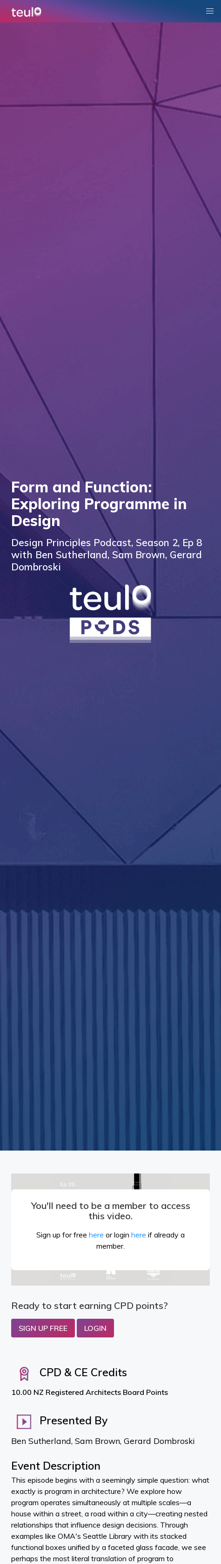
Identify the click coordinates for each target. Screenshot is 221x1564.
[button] (210, 11)
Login (95, 1328)
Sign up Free (43, 1328)
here (96, 1234)
